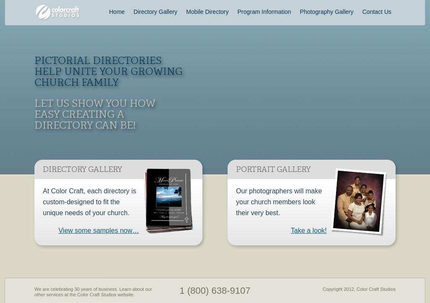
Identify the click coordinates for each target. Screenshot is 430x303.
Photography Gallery (327, 11)
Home (117, 11)
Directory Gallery (155, 11)
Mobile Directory (207, 11)
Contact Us (376, 11)
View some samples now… (98, 230)
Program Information (264, 11)
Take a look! (309, 230)
